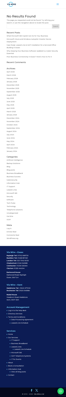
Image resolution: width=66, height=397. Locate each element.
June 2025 (11, 102)
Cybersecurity (12, 180)
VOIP (9, 220)
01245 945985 (22, 263)
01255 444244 (19, 268)
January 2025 (12, 115)
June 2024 (11, 138)
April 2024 (11, 145)
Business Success (14, 177)
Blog (8, 167)
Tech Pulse (11, 203)
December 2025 (13, 85)
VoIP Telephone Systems (21, 356)
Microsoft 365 (12, 193)
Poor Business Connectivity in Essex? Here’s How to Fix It (29, 57)
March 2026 (11, 75)
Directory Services (15, 314)
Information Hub (13, 183)
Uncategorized (12, 213)
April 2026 (11, 72)
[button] (60, 391)
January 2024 (12, 151)
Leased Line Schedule (19, 323)
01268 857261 (23, 258)
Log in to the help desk (17, 310)
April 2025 (11, 108)
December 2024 (13, 118)
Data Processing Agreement (22, 320)
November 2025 (13, 88)
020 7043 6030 (23, 261)
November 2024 (13, 121)
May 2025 (10, 105)
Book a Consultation (16, 366)
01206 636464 (22, 266)
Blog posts (11, 170)
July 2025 (10, 98)
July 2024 (10, 135)
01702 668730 (22, 255)
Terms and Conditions (16, 317)
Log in (9, 228)
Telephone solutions (15, 210)
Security (10, 196)
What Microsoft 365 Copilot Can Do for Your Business (27, 36)
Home (10, 334)
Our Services (13, 338)
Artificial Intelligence (15, 160)
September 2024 (13, 128)
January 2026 (12, 82)
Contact (11, 375)
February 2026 (12, 78)
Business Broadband (15, 173)
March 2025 (11, 112)
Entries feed (11, 232)
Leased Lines (12, 190)
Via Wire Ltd (39, 394)
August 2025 (11, 95)
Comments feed (13, 235)
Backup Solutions (13, 163)
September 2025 (13, 92)
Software (10, 200)
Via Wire (10, 216)
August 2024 (11, 131)
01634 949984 (24, 291)
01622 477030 (25, 288)
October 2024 (12, 125)
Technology (11, 206)
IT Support (11, 186)
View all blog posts (18, 372)
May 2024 (10, 141)
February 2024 (12, 148)
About (10, 363)
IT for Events (16, 359)
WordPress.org (12, 238)
